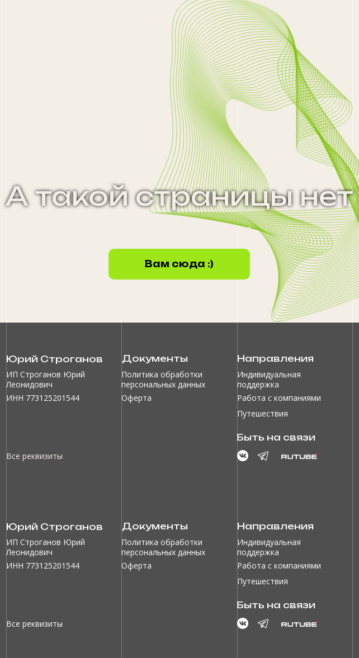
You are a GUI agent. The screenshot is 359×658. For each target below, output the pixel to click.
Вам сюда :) (179, 263)
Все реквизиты (34, 456)
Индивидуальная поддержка (269, 379)
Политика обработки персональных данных (163, 379)
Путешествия (262, 413)
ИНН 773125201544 (42, 397)
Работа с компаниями (279, 397)
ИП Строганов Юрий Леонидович (45, 379)
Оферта (136, 397)
